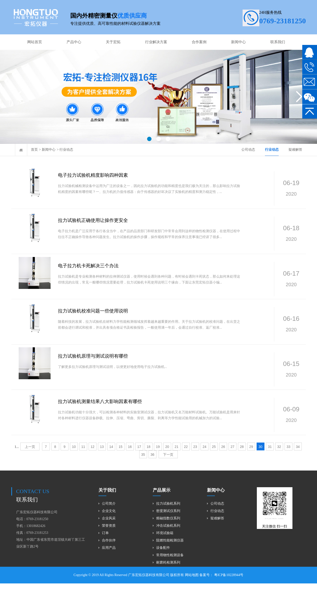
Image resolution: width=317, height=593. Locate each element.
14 (111, 456)
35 (143, 464)
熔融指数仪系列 (168, 528)
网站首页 (34, 42)
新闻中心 (238, 42)
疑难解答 (295, 149)
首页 (34, 149)
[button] (149, 139)
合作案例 (199, 42)
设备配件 (163, 557)
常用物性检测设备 (170, 564)
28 (242, 456)
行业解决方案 (156, 42)
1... (16, 456)
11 (83, 456)
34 (298, 456)
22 (186, 456)
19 (158, 456)
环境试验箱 (164, 542)
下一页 (168, 464)
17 (139, 456)
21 (177, 456)
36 (152, 464)
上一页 (30, 456)
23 (195, 456)
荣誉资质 (109, 535)
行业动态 (66, 149)
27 (232, 456)
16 (130, 456)
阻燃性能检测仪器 (170, 550)
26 (223, 456)
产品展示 (161, 499)
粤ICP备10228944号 (228, 584)
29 (251, 456)
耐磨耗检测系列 (168, 572)
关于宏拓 (113, 42)
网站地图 (192, 584)
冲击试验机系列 (168, 535)
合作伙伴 (109, 550)
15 (121, 456)
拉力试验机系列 (168, 513)
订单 (105, 542)
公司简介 (109, 513)
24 (205, 456)
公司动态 (248, 149)
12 (93, 456)
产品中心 (74, 42)
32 (279, 456)
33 (288, 456)
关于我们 (107, 499)
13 (102, 456)
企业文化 (109, 520)
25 (214, 456)
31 (270, 456)
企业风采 (109, 528)
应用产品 (109, 557)
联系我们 (277, 42)
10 (74, 456)
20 (167, 456)
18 (149, 456)
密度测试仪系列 (168, 520)
